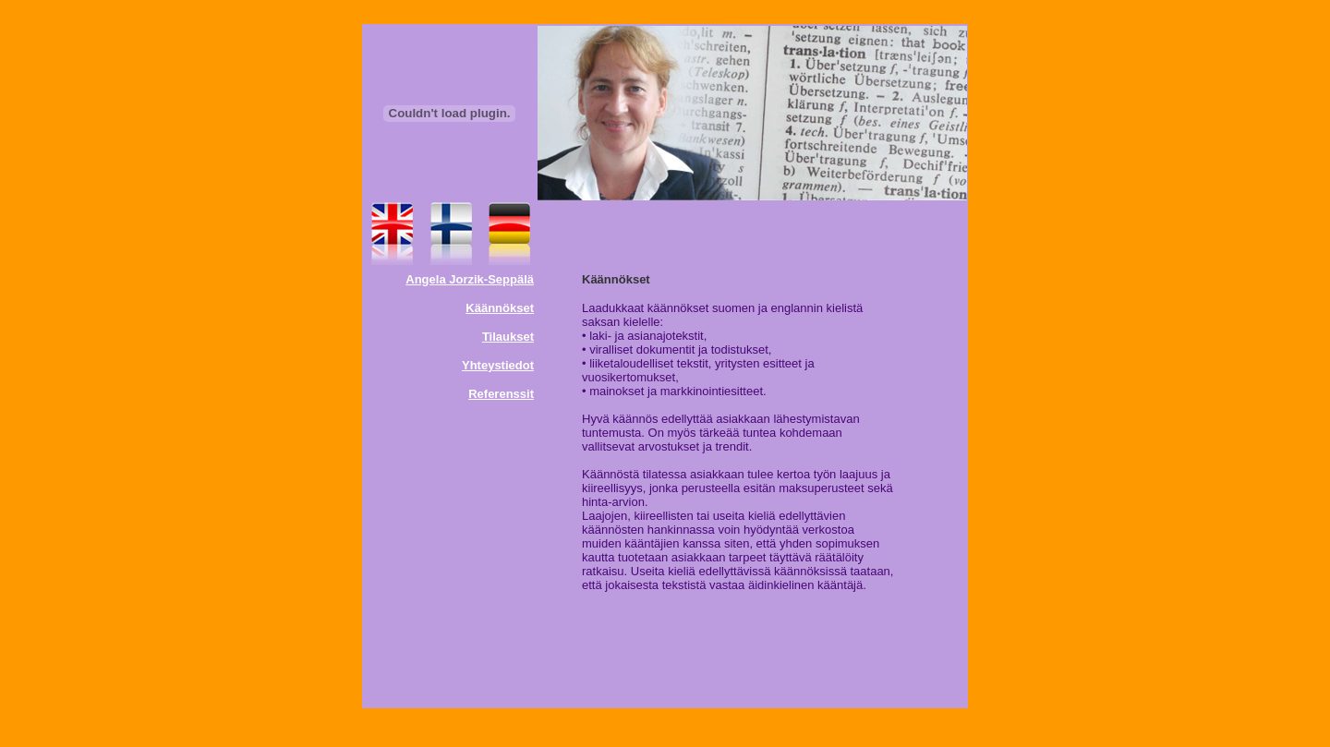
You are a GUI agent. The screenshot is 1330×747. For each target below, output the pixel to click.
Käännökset (500, 308)
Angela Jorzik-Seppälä (469, 279)
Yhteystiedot (498, 365)
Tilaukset (508, 336)
